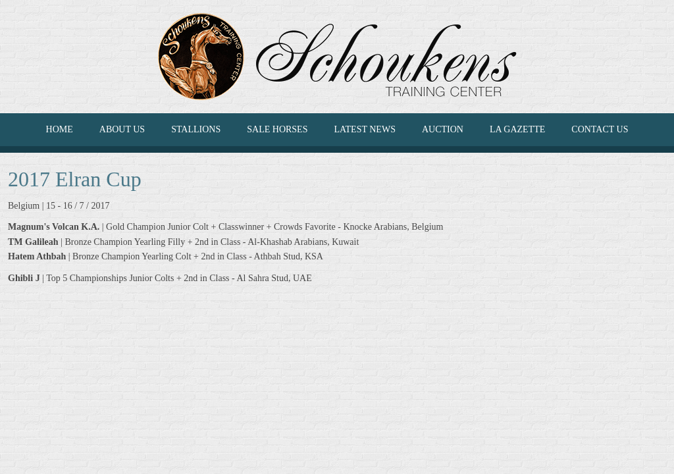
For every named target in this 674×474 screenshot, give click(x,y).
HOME (59, 129)
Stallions (195, 129)
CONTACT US (599, 129)
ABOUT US (122, 129)
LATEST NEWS (364, 129)
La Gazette (517, 129)
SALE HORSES (277, 129)
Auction (442, 129)
